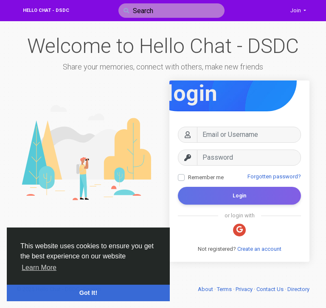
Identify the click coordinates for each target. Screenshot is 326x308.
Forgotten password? (274, 176)
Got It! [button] (88, 292)
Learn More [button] (39, 267)
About (206, 289)
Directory (298, 289)
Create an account (259, 249)
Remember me (206, 177)
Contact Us (270, 289)
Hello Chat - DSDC (46, 10)
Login (239, 196)
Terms (225, 289)
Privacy (245, 289)
